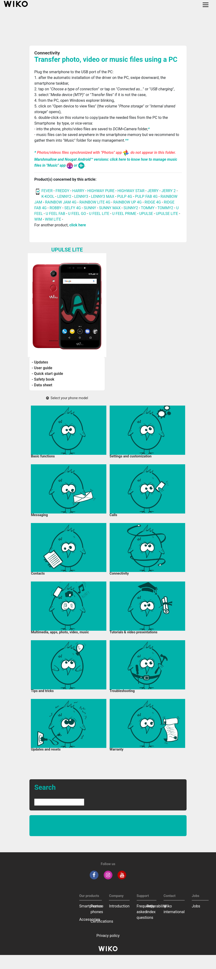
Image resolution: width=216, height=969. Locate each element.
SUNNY (90, 208)
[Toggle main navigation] (205, 5)
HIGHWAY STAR (131, 191)
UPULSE (146, 213)
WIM (38, 219)
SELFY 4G (72, 208)
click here (77, 225)
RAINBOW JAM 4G (60, 202)
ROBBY (55, 208)
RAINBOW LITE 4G (94, 202)
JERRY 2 (168, 191)
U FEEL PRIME (124, 213)
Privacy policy (108, 935)
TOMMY (148, 208)
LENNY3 (81, 196)
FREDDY (62, 191)
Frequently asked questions (145, 912)
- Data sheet (42, 385)
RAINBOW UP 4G (128, 202)
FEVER (47, 191)
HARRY (78, 191)
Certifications (102, 921)
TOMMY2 (165, 208)
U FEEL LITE (99, 213)
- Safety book (43, 379)
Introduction (119, 906)
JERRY (153, 191)
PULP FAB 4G (146, 196)
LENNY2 (64, 196)
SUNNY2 (130, 208)
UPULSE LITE (167, 213)
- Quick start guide (47, 373)
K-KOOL (47, 196)
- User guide (42, 368)
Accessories (89, 919)
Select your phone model (67, 398)
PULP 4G (124, 196)
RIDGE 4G (153, 202)
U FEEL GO (77, 213)
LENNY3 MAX (102, 196)
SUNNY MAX (110, 208)
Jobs (196, 906)
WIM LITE (53, 219)
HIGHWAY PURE (101, 191)
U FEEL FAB (55, 213)
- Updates (40, 362)
